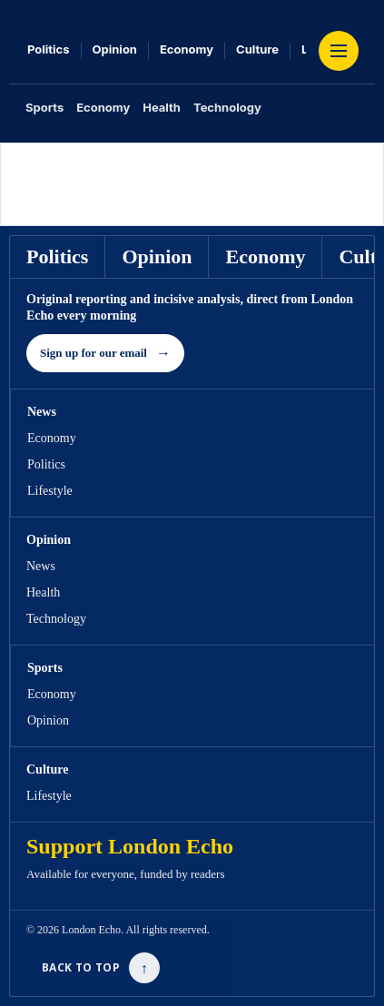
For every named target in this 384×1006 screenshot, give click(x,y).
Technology (227, 107)
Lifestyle (50, 491)
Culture (257, 49)
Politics (48, 49)
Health (162, 107)
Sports (44, 107)
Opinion (115, 49)
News (40, 566)
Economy (186, 49)
